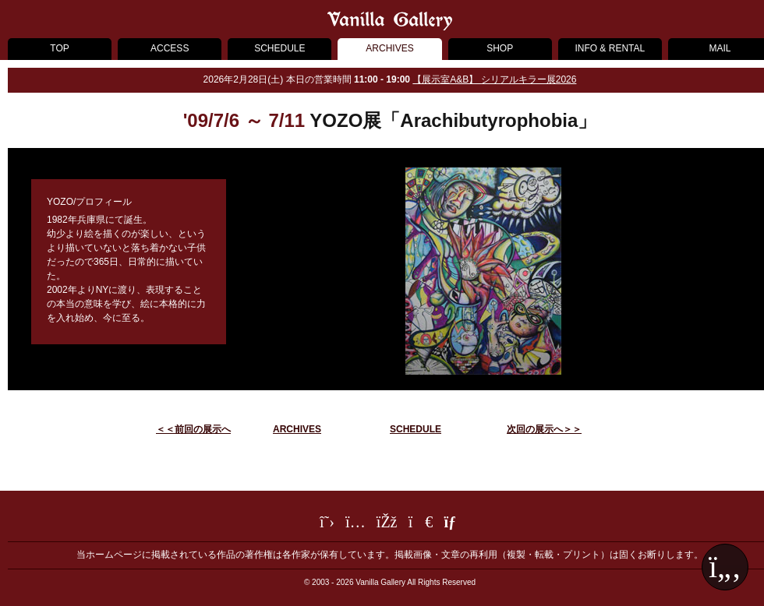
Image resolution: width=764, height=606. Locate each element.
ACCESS (169, 48)
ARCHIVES (389, 48)
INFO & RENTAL (610, 48)
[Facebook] (387, 524)
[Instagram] (355, 524)
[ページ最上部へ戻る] (725, 567)
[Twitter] (327, 524)
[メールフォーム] (452, 524)
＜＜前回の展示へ (193, 429)
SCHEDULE (279, 48)
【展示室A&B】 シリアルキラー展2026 (494, 79)
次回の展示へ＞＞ (544, 429)
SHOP (499, 48)
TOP (59, 48)
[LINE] (421, 524)
